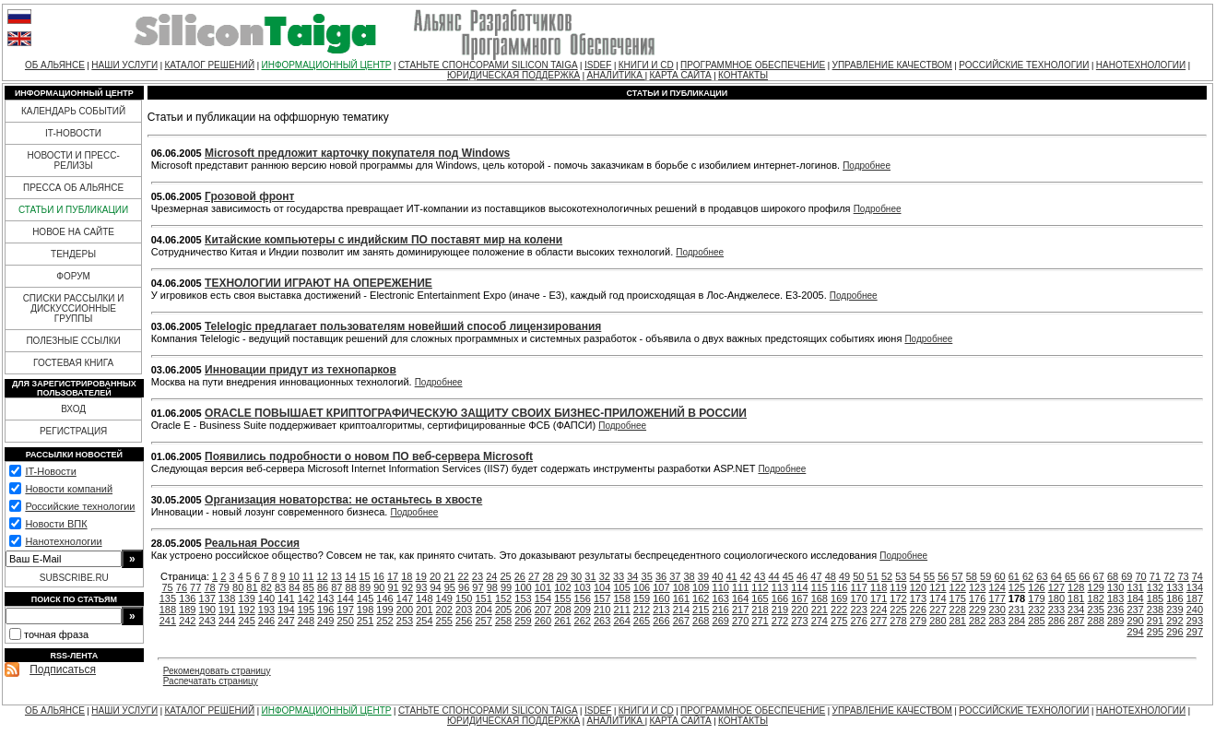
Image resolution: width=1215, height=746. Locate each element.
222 (839, 609)
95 (449, 587)
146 (384, 598)
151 (483, 598)
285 (1036, 620)
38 (689, 576)
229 (977, 609)
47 (815, 576)
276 (858, 620)
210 (602, 609)
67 (1098, 576)
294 (1135, 631)
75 (166, 587)
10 (294, 576)
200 (404, 609)
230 (996, 609)
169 (839, 598)
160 (661, 598)
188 (167, 609)
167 (799, 598)
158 (621, 598)
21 (448, 576)
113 (780, 587)
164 (740, 598)
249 (325, 620)
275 (839, 620)
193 (266, 609)
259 (522, 620)
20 (435, 576)
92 (407, 587)
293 (1194, 620)
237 (1135, 609)
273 (799, 620)
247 (285, 620)
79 (224, 587)
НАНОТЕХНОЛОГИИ (1141, 65)
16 (378, 576)
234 (1076, 609)
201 (424, 609)
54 (915, 576)
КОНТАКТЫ (743, 75)
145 (365, 598)
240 (1194, 609)
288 (1096, 620)
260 (543, 620)
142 (306, 598)
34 (632, 576)
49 (844, 576)
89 (365, 587)
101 (543, 587)
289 (1115, 620)
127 (1056, 587)
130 (1115, 587)
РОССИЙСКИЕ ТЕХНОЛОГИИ (1024, 65)
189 (187, 609)
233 (1056, 609)
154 (543, 598)
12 (321, 576)
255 (444, 620)
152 (503, 598)
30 (576, 576)
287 (1076, 620)
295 (1155, 631)
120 (918, 587)
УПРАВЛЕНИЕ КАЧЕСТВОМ (892, 65)
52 (886, 576)
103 (582, 587)
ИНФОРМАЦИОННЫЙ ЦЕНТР (327, 65)
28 (547, 576)
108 (681, 587)
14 (350, 576)
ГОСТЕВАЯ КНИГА (73, 363)
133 (1174, 587)
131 (1135, 587)
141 (285, 598)
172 (898, 598)
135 (167, 598)
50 (858, 576)
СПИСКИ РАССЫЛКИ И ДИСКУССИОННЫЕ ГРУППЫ (73, 308)
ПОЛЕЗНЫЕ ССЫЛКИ (73, 341)
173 (918, 598)
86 (322, 587)
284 (1017, 620)
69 (1126, 576)
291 (1155, 620)
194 (285, 609)
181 (1076, 598)
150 (463, 598)
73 (1182, 576)
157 (602, 598)
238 (1155, 609)
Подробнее (867, 165)
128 (1076, 587)
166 (780, 598)
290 (1135, 620)
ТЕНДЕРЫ (73, 254)
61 (1014, 576)
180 (1056, 598)
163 (721, 598)
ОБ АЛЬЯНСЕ (55, 65)
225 (898, 609)
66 (1084, 576)
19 (421, 576)
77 (195, 587)
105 (621, 587)
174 (937, 598)
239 (1174, 609)
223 (858, 609)
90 (378, 587)
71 (1155, 576)
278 (898, 620)
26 (519, 576)
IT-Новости (50, 471)
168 (819, 598)
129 (1096, 587)
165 (759, 598)
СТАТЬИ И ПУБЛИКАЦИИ (73, 210)
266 (661, 620)
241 (167, 620)
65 (1070, 576)
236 (1115, 609)
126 (1036, 587)
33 (618, 576)
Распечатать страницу (210, 681)
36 (660, 576)
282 (977, 620)
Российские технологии (80, 506)
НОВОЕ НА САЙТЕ (73, 232)
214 (681, 609)
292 (1174, 620)
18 (406, 576)
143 (325, 598)
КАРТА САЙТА (680, 75)
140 (266, 598)
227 (937, 609)
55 (929, 576)
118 (878, 587)
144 (345, 598)
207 (543, 609)
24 (491, 576)
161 (681, 598)
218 (759, 609)
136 (187, 598)
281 (958, 620)
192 (246, 609)
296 (1174, 631)
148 (424, 598)
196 (325, 609)
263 (602, 620)
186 (1174, 598)
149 (444, 598)
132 (1155, 587)
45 (788, 576)
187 (1194, 598)
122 (958, 587)
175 (958, 598)
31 (590, 576)
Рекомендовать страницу (217, 671)
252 (384, 620)
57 (956, 576)
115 (819, 587)
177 (996, 598)
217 (740, 609)
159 (641, 598)
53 (900, 576)
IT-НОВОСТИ (73, 133)
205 (503, 609)
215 (700, 609)
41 (731, 576)
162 (700, 598)
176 (977, 598)
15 (364, 576)
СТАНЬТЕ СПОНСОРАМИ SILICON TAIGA (488, 65)
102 (562, 587)
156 (582, 598)
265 (641, 620)
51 (873, 576)
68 (1112, 576)
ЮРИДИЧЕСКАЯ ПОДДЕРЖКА (513, 75)
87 (336, 587)
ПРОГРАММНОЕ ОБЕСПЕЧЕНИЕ (752, 65)
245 (246, 620)
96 (463, 587)
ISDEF (597, 65)
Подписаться (62, 669)
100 (522, 587)
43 (759, 576)
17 (392, 576)
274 (819, 620)
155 (562, 598)
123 (977, 587)
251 (365, 620)
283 (996, 620)
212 (641, 609)
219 (780, 609)
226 (918, 609)
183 (1115, 598)
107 (661, 587)
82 (266, 587)
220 (799, 609)
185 (1155, 598)
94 (435, 587)
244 (226, 620)
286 (1056, 620)
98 (492, 587)
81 (251, 587)
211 (621, 609)
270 (740, 620)
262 (582, 620)
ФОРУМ (73, 276)
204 (483, 609)
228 (958, 609)
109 (700, 587)
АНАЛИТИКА (616, 75)
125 (1017, 587)
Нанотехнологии (63, 541)
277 (878, 620)
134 (1194, 587)
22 (463, 576)
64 (1056, 576)
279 (918, 620)
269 (721, 620)
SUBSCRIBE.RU (74, 578)
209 (582, 609)
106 (641, 587)
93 (421, 587)
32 (604, 576)
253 (404, 620)
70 (1141, 576)
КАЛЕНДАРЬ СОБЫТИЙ (73, 111)
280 (937, 620)
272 (780, 620)
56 (943, 576)
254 (424, 620)
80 (237, 587)
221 (819, 609)
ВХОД (73, 409)
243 (207, 620)
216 (721, 609)
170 (858, 598)
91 (392, 587)
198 (365, 609)
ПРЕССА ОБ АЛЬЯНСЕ (73, 188)
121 (937, 587)
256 (463, 620)
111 (740, 587)
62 (1027, 576)
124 (996, 587)
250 (345, 620)
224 (878, 609)
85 (308, 587)
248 (306, 620)
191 (226, 609)
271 (759, 620)
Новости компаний (68, 488)
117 (858, 587)
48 (830, 576)
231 (1017, 609)
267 (681, 620)
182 (1096, 598)
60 (999, 576)
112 (759, 587)
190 (207, 609)
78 (209, 587)
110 (721, 587)
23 (477, 576)
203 (463, 609)
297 (1194, 631)
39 (703, 576)
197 (345, 609)
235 (1096, 609)
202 (444, 609)
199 (384, 609)
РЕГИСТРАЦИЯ (73, 431)
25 (505, 576)
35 (647, 576)
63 (1041, 576)
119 (898, 587)
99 (506, 587)
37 (674, 576)
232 (1036, 609)
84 (294, 587)
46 (802, 576)
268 (700, 620)
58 (971, 576)
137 (207, 598)
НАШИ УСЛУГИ (124, 65)
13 (336, 576)
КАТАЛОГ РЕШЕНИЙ (209, 65)
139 (246, 598)
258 (503, 620)
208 (562, 609)
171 (878, 598)
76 (181, 587)
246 (266, 620)
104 (602, 587)
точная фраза (56, 634)
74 (1197, 576)
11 (307, 576)
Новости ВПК (56, 523)
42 (745, 576)
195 (306, 609)
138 (226, 598)
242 (187, 620)
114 (799, 587)
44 (773, 576)
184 (1135, 598)
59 (985, 576)
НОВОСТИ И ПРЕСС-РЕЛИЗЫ (73, 160)
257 (483, 620)
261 (562, 620)
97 (477, 587)
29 (562, 576)
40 (717, 576)
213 (661, 609)
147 (404, 598)
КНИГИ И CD (646, 65)
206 (522, 609)
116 (839, 587)
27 (533, 576)
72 (1168, 576)
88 (351, 587)
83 (280, 587)
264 (621, 620)
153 (522, 598)
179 (1036, 598)
